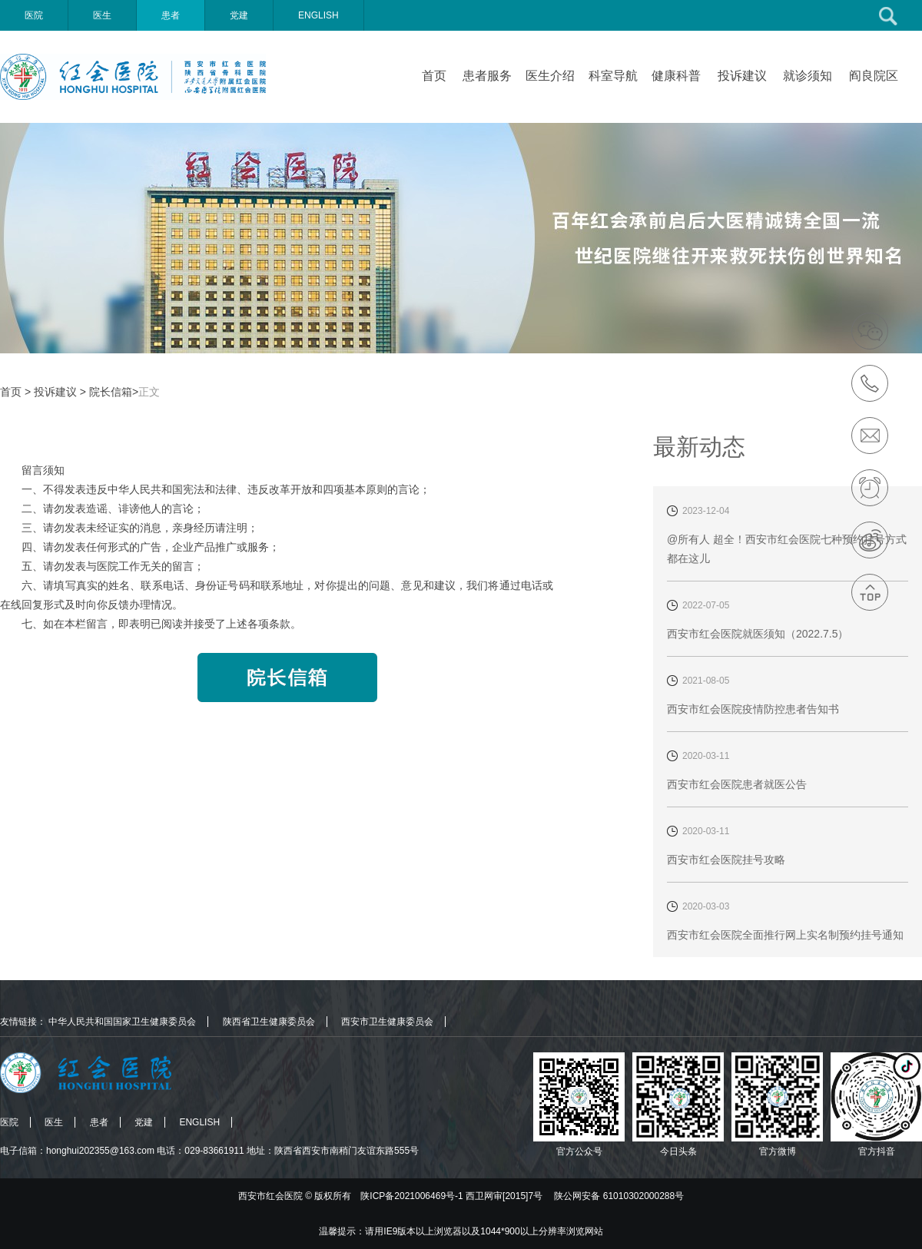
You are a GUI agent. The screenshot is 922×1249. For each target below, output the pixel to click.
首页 (434, 75)
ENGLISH (318, 15)
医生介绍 (550, 75)
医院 (34, 15)
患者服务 (487, 75)
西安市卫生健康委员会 (387, 1021)
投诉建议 (742, 75)
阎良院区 (873, 75)
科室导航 (613, 75)
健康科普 (676, 75)
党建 (239, 15)
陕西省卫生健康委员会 (269, 1021)
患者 (170, 15)
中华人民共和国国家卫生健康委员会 (122, 1021)
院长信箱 (110, 392)
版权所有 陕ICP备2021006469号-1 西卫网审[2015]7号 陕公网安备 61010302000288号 (499, 1196)
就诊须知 (807, 75)
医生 (102, 15)
